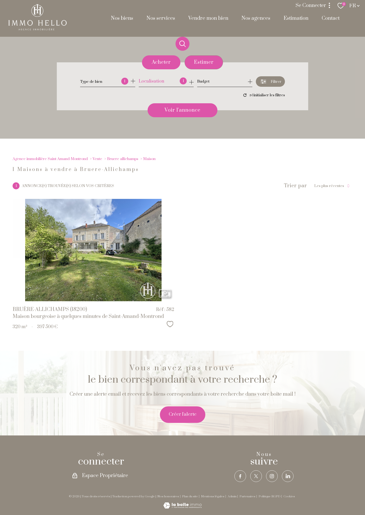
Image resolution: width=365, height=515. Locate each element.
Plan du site (190, 496)
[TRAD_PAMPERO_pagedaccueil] (37, 29)
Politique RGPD (270, 496)
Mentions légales (212, 496)
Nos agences (255, 18)
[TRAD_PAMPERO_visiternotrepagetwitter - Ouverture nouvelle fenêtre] (256, 476)
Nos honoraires (168, 496)
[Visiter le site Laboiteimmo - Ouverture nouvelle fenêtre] (182, 507)
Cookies (289, 496)
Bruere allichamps (122, 159)
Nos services (160, 18)
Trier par (295, 186)
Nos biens (122, 18)
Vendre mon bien (208, 18)
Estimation (296, 18)
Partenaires (247, 496)
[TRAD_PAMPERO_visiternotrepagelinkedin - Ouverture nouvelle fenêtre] (288, 476)
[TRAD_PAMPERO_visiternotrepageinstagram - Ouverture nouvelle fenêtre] (272, 476)
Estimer (204, 62)
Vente (97, 159)
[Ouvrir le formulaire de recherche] (270, 81)
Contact (331, 18)
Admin (232, 496)
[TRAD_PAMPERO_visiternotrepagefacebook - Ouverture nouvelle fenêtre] (240, 476)
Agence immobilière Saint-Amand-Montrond (50, 159)
